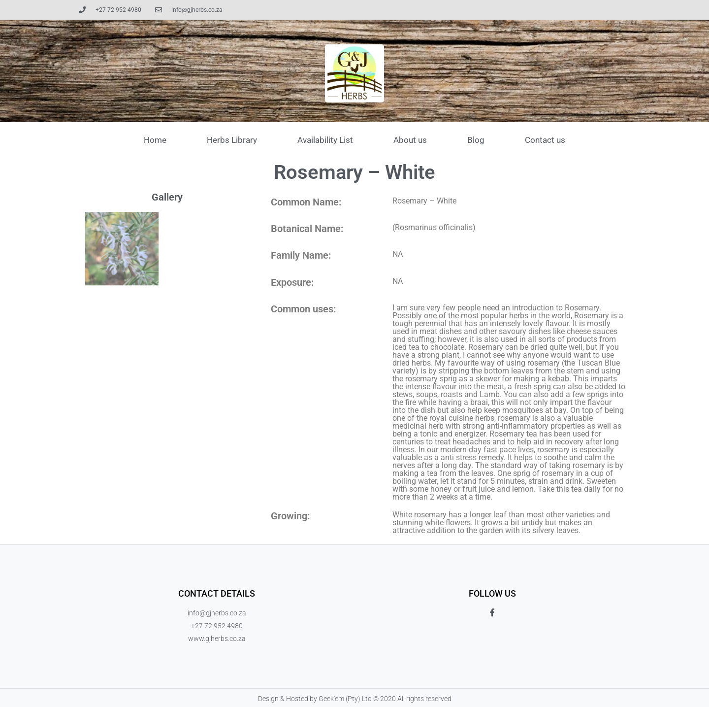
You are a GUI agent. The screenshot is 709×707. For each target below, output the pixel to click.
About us (410, 140)
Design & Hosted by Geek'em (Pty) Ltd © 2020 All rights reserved (354, 699)
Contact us (545, 140)
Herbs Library (232, 140)
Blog (475, 140)
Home (155, 140)
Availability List (325, 140)
